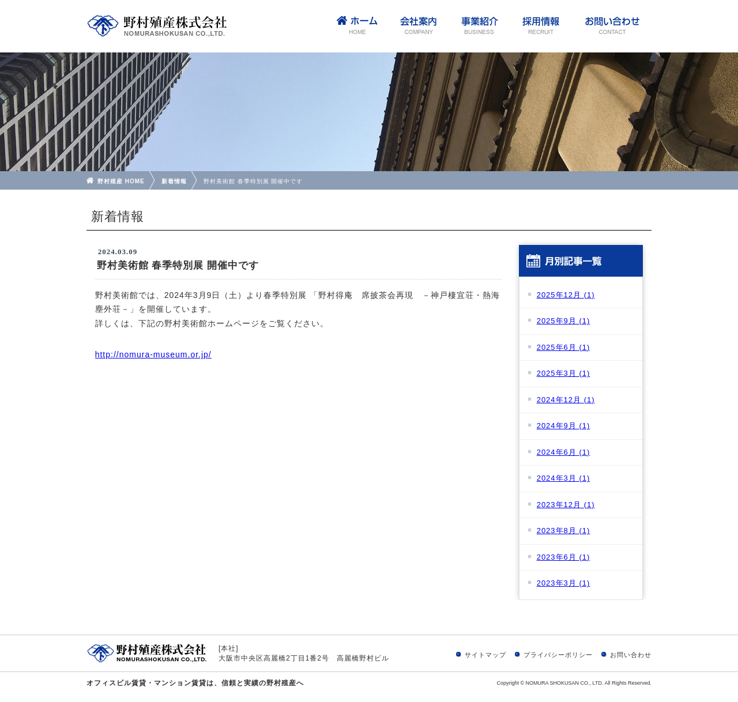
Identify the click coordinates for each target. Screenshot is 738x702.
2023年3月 (563, 583)
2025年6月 (563, 347)
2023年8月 (563, 530)
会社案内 (418, 26)
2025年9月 (563, 320)
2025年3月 (563, 373)
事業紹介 (479, 26)
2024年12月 (566, 399)
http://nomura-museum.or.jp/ (153, 354)
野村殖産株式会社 (156, 25)
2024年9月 (563, 425)
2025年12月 (566, 294)
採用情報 (540, 26)
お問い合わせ (611, 26)
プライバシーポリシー (558, 654)
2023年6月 (563, 557)
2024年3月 (563, 478)
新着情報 (174, 181)
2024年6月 (563, 452)
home (356, 26)
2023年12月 (566, 504)
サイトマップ (485, 654)
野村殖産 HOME (121, 181)
